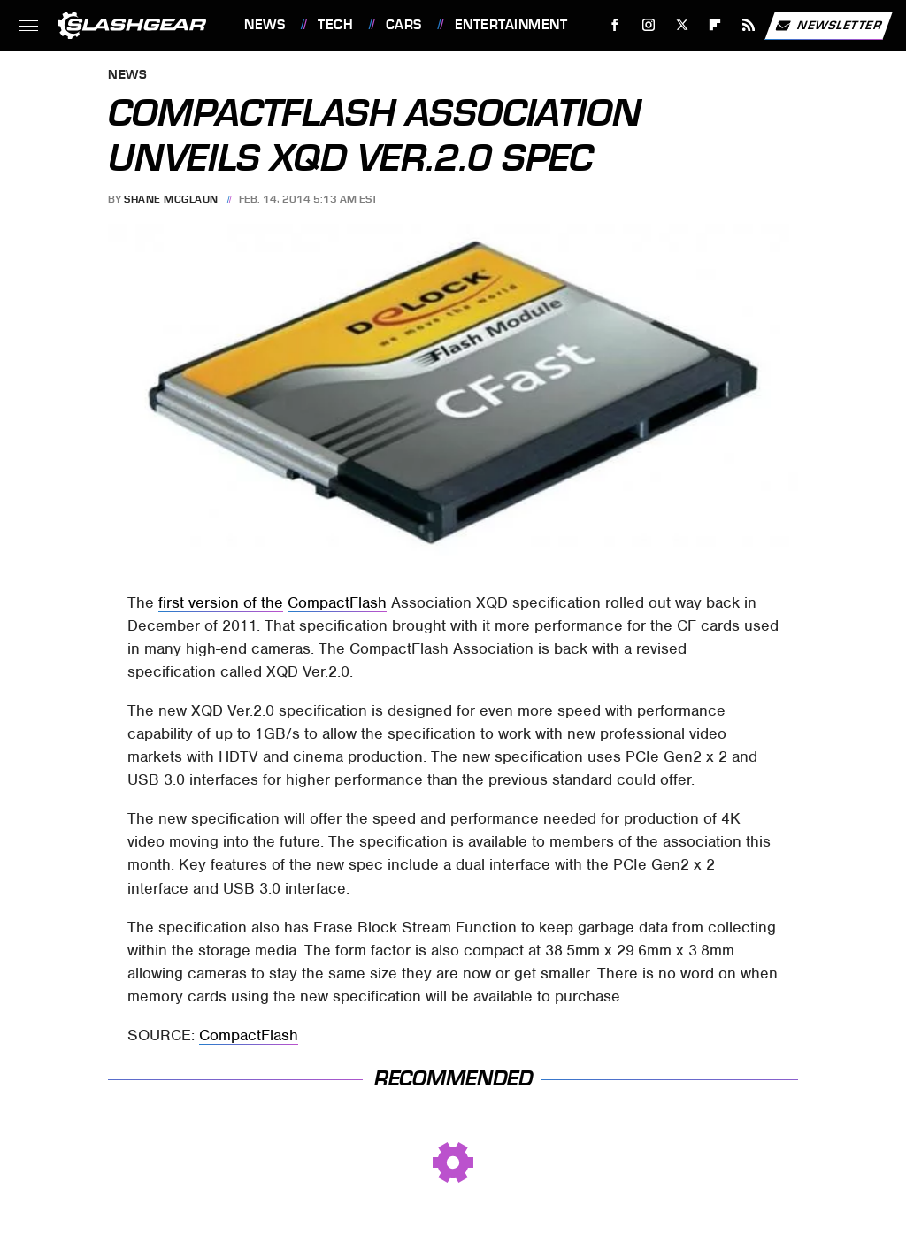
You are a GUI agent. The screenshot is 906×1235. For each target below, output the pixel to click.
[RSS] (749, 25)
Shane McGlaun (171, 199)
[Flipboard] (715, 25)
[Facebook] (615, 25)
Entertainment (511, 25)
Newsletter (828, 26)
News (264, 25)
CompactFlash (337, 602)
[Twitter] (682, 25)
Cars (404, 25)
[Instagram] (649, 25)
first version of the (220, 602)
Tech (335, 25)
